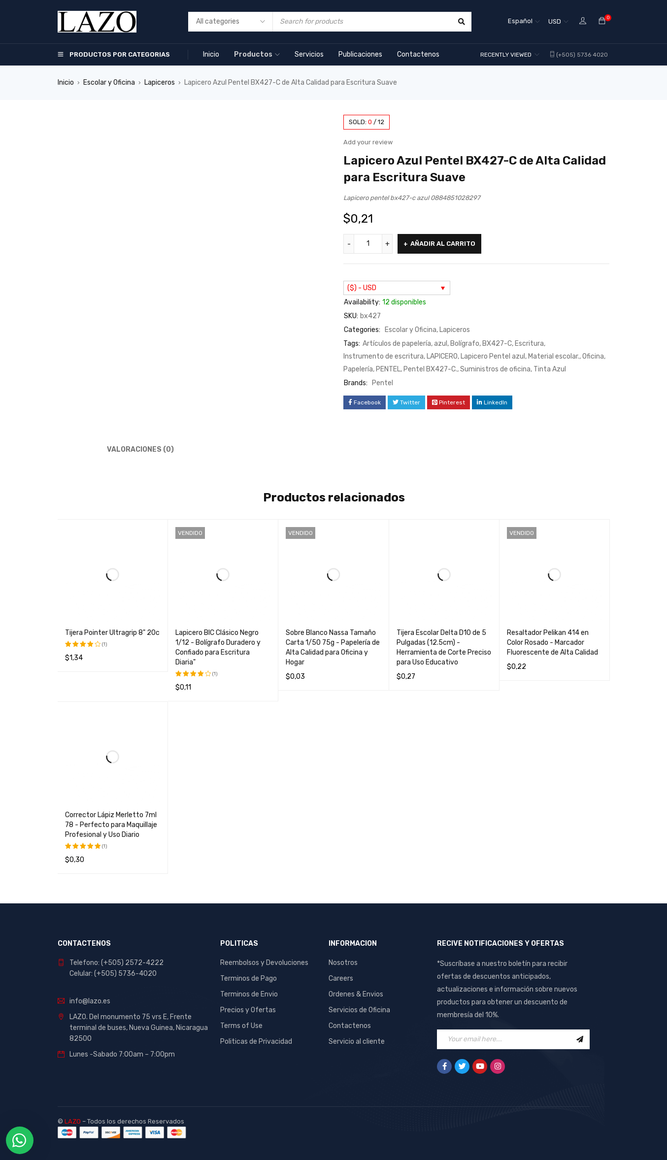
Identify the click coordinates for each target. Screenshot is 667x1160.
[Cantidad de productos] (368, 244)
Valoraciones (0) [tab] (140, 449)
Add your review (368, 142)
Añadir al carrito (442, 243)
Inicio (66, 82)
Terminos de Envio (249, 994)
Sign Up (579, 1039)
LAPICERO (442, 356)
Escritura (529, 343)
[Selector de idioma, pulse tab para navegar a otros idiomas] (524, 21)
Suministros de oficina (495, 369)
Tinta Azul (550, 369)
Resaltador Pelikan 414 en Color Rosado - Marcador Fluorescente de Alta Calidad (552, 643)
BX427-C (497, 343)
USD (554, 21)
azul (440, 343)
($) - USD (361, 288)
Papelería (358, 369)
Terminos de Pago (248, 978)
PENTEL (388, 369)
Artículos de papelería (397, 343)
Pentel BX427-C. (430, 369)
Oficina (593, 356)
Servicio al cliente (357, 1041)
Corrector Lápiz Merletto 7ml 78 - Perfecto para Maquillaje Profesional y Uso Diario (111, 825)
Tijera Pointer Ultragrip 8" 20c (112, 633)
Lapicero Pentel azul (493, 356)
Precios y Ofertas (248, 1010)
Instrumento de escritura (383, 356)
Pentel (382, 383)
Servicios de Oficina (359, 1010)
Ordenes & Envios (356, 994)
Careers (341, 978)
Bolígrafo (464, 343)
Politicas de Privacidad (256, 1041)
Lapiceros (159, 82)
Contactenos (350, 1026)
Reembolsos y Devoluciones (264, 963)
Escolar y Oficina (109, 82)
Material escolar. (553, 356)
